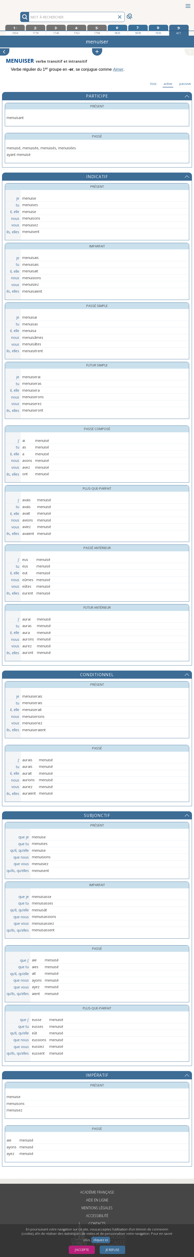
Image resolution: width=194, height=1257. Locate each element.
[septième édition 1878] (138, 30)
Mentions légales (97, 1207)
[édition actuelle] (179, 30)
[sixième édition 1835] (117, 30)
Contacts (97, 1223)
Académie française (97, 1192)
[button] (97, 52)
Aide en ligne (97, 1200)
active (168, 83)
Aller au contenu (20, 4)
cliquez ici (100, 1240)
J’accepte (82, 1250)
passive (185, 83)
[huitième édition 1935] (158, 30)
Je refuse (112, 1250)
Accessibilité (97, 1215)
